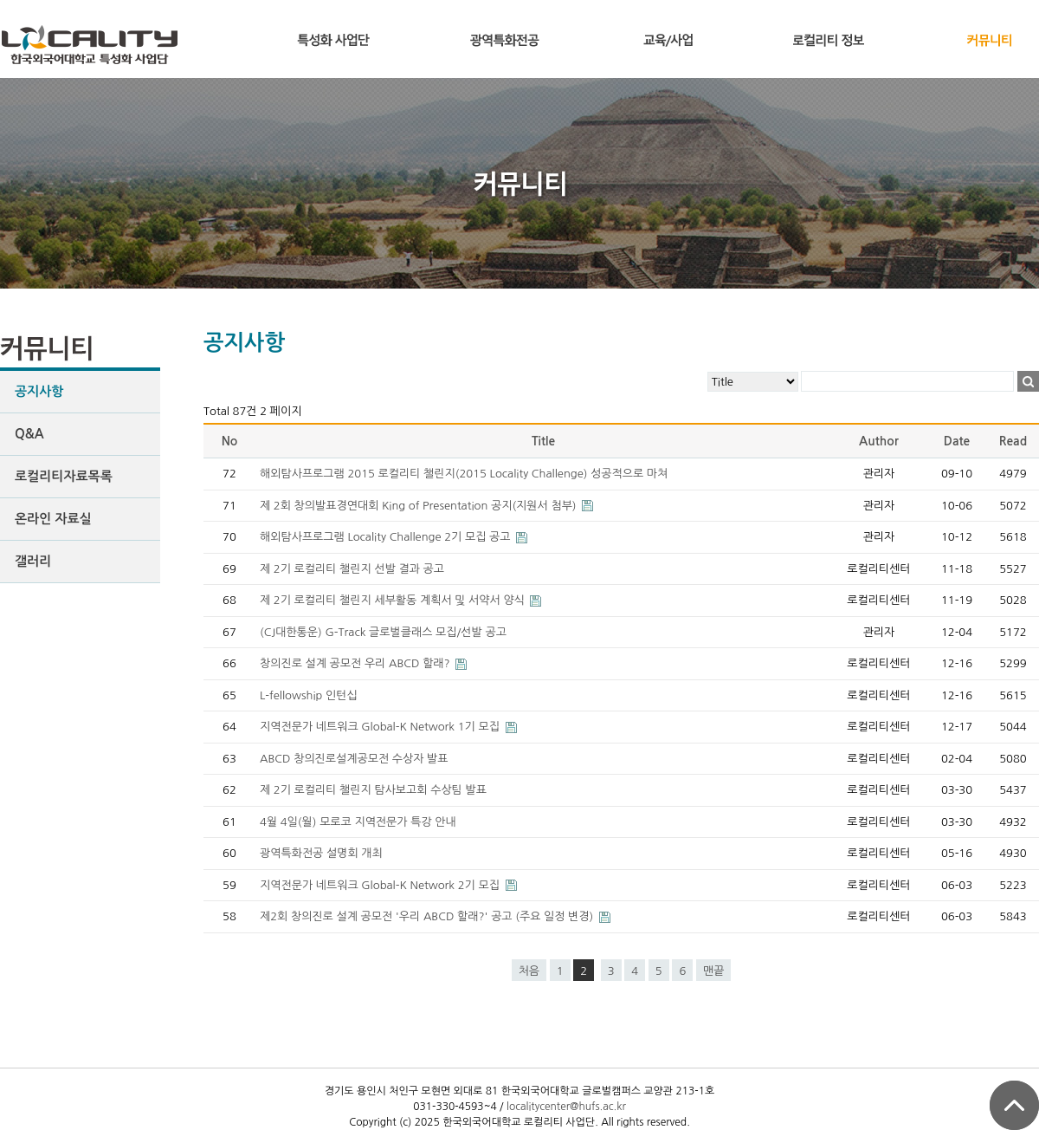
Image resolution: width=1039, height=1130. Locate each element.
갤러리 (33, 561)
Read (1013, 441)
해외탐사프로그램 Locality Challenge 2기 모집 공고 (386, 536)
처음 (529, 971)
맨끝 (713, 971)
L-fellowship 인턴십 (309, 695)
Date (957, 441)
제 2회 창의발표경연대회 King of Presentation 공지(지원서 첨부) (419, 505)
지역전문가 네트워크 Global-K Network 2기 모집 (381, 885)
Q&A (29, 433)
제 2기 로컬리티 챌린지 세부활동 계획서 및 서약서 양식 (393, 600)
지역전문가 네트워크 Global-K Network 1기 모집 (381, 726)
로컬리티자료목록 (64, 476)
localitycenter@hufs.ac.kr (566, 1106)
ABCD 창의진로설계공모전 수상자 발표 (354, 758)
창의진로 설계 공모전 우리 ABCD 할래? (356, 663)
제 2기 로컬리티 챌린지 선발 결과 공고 (352, 569)
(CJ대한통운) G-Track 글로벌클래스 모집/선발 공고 (383, 632)
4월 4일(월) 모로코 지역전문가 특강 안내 (358, 822)
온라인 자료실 (53, 518)
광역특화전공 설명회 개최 (321, 853)
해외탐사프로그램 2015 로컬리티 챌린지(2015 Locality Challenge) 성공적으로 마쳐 (464, 473)
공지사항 (39, 391)
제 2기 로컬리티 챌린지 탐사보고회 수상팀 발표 (373, 790)
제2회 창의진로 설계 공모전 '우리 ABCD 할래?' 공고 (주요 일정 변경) (428, 916)
